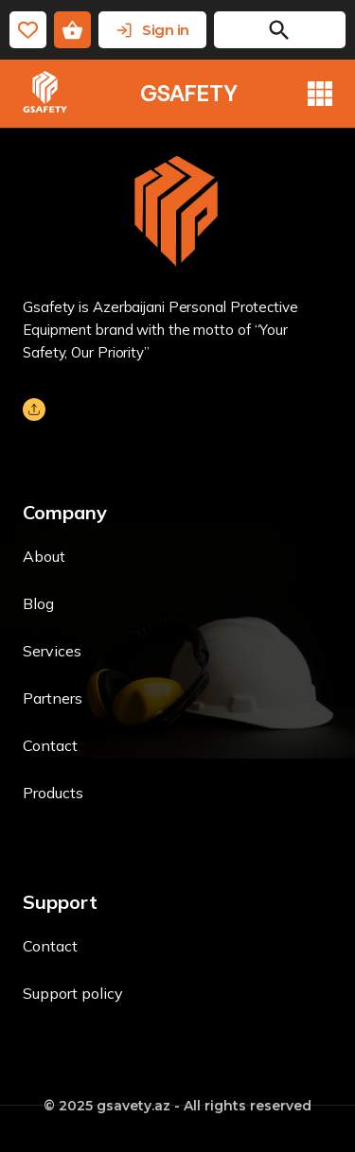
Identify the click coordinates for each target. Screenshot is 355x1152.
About (44, 556)
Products (53, 792)
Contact (50, 745)
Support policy (73, 993)
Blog (38, 603)
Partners (52, 698)
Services (52, 650)
